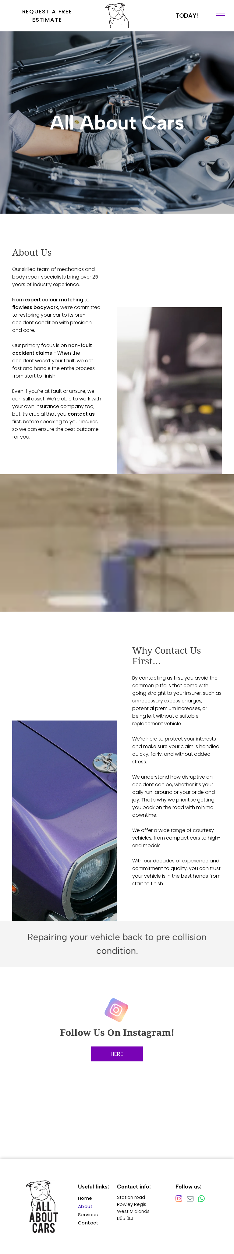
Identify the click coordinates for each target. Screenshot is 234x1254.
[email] (190, 1199)
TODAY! (187, 15)
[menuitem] (100, 1198)
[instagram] (117, 1010)
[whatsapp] (202, 1199)
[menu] (221, 15)
